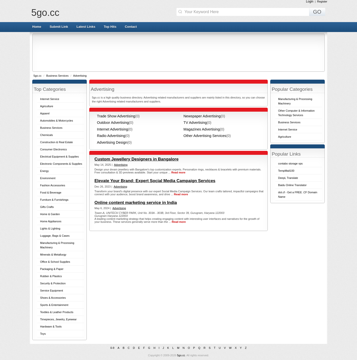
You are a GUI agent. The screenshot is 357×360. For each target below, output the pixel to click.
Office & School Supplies (55, 261)
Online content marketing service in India (135, 202)
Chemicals (46, 134)
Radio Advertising (111, 136)
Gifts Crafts (47, 206)
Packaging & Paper (51, 268)
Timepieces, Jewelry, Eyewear (58, 319)
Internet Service (49, 99)
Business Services (57, 75)
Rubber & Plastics (51, 276)
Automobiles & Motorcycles (56, 120)
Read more (178, 172)
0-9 (112, 347)
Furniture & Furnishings (54, 199)
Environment (48, 178)
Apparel (45, 113)
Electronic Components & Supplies (61, 163)
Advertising (80, 75)
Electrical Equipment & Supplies (59, 156)
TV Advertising (195, 123)
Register (322, 1)
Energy (44, 170)
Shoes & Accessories (53, 297)
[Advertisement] (178, 52)
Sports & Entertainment (54, 304)
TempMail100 (286, 170)
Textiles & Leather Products (56, 312)
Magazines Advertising (201, 129)
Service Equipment (51, 290)
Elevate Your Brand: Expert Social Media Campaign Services (154, 180)
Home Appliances (50, 221)
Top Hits (110, 27)
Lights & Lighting (50, 228)
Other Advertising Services (204, 136)
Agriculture (46, 106)
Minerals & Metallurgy (53, 254)
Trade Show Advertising (116, 116)
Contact (131, 27)
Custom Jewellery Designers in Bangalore (136, 159)
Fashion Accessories (52, 185)
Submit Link (59, 27)
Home (36, 27)
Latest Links (86, 27)
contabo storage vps (290, 163)
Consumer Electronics (53, 149)
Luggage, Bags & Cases (55, 235)
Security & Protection (53, 283)
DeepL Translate (288, 177)
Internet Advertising (112, 129)
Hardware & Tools (51, 326)
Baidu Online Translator (292, 185)
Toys (43, 333)
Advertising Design (112, 142)
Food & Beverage (50, 192)
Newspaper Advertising (202, 116)
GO (317, 12)
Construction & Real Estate (56, 142)
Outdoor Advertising (113, 123)
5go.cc (45, 12)
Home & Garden (50, 214)
